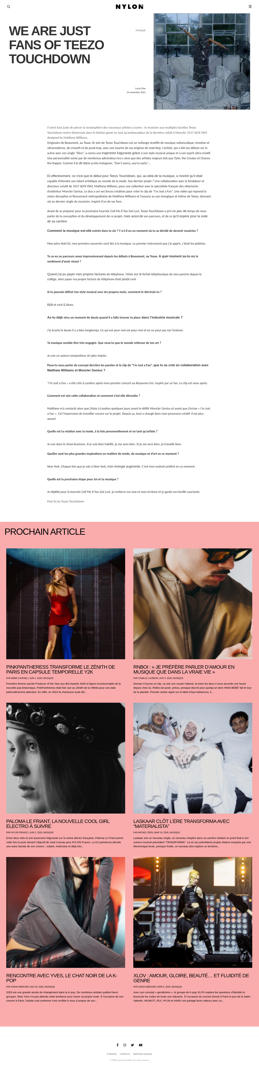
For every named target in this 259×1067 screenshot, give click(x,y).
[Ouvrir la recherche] (8, 6)
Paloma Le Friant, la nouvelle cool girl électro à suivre (58, 824)
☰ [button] (250, 6)
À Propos (112, 1054)
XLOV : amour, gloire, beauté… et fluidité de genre (191, 978)
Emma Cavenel (19, 678)
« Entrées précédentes (12, 1009)
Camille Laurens (148, 678)
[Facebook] (118, 1045)
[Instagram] (124, 1045)
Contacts (125, 1054)
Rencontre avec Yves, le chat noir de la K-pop (61, 978)
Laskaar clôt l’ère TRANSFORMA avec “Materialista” (181, 824)
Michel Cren (145, 832)
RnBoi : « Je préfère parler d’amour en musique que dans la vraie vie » (183, 669)
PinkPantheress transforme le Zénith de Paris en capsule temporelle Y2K (60, 669)
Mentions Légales (142, 1054)
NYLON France (19, 832)
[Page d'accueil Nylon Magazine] (129, 6)
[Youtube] (140, 1045)
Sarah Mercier (20, 987)
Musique (49, 678)
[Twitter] (132, 1045)
